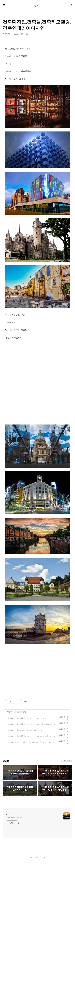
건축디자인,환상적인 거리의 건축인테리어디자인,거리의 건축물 (29, 859)
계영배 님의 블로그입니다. (16, 935)
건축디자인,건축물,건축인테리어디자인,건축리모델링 (25, 836)
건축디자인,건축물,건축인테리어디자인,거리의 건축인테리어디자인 (30, 842)
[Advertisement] (37, 62)
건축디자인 (10, 830)
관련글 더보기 (66, 878)
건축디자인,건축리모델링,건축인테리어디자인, (23, 848)
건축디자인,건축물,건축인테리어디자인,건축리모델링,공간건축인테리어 (30, 854)
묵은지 (8, 931)
